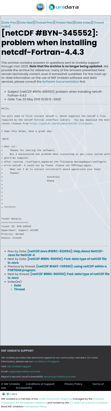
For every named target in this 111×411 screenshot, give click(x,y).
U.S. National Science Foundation (89, 402)
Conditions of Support (40, 384)
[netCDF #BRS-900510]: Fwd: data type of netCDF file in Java (57, 261)
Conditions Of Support (46, 361)
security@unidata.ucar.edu (60, 376)
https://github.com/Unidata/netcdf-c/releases (61, 123)
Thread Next (64, 23)
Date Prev (10, 23)
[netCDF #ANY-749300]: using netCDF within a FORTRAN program (57, 268)
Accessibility (24, 388)
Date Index (83, 23)
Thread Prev (44, 23)
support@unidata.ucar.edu (24, 371)
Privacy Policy (73, 384)
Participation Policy (35, 406)
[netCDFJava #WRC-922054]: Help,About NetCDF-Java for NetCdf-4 (56, 253)
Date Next (26, 23)
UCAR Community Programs (55, 398)
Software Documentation (60, 82)
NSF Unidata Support (19, 366)
